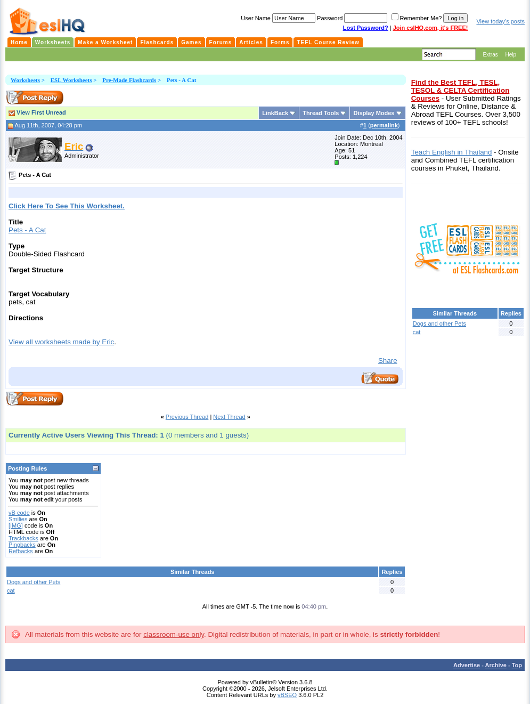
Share (387, 361)
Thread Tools (321, 113)
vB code (19, 512)
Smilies (18, 519)
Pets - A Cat (27, 230)
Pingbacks (22, 544)
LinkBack (275, 113)
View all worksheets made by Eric (61, 342)
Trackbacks (23, 538)
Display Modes (373, 113)
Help (510, 55)
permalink (384, 125)
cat (11, 590)
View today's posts (500, 21)
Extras (490, 55)
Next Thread (229, 417)
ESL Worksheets (71, 80)
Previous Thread (187, 417)
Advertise (466, 665)
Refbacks (21, 551)
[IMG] (16, 525)
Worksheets (25, 80)
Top (517, 665)
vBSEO (287, 695)
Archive (496, 665)
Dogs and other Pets (33, 582)
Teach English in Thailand (451, 152)
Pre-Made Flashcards (129, 80)
